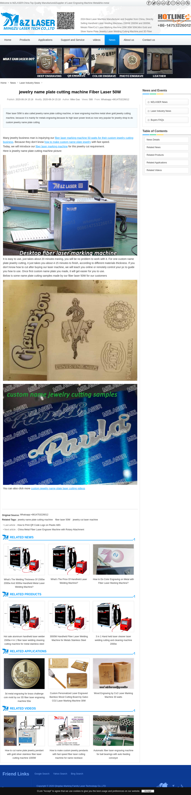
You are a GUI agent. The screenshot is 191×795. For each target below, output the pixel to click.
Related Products (155, 155)
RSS (187, 3)
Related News (154, 147)
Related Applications (157, 162)
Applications (45, 39)
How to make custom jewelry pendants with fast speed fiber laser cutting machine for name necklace (69, 754)
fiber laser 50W (62, 519)
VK (178, 3)
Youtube (163, 3)
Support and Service (72, 39)
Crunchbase (183, 3)
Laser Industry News (29, 83)
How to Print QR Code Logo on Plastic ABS (39, 525)
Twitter (153, 3)
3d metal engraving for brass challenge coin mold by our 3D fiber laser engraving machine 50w (24, 697)
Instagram (173, 3)
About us (129, 39)
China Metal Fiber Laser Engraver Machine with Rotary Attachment (51, 529)
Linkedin (158, 3)
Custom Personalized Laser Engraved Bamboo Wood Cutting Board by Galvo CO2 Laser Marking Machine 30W (69, 697)
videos (96, 39)
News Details (153, 139)
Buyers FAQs (157, 120)
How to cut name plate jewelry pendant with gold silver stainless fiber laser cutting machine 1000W (24, 754)
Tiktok (168, 3)
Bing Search (77, 773)
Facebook (149, 3)
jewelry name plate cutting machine (35, 519)
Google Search (42, 773)
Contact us (149, 39)
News (112, 39)
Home (7, 39)
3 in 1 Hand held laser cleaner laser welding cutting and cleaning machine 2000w (113, 640)
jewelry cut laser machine (85, 519)
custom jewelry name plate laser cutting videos (58, 488)
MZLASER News (159, 102)
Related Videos (154, 170)
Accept (147, 791)
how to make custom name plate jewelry (67, 141)
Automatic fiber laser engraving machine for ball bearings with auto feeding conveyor (113, 754)
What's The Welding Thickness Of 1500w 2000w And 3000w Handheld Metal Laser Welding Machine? (24, 583)
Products (25, 39)
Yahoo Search (60, 773)
